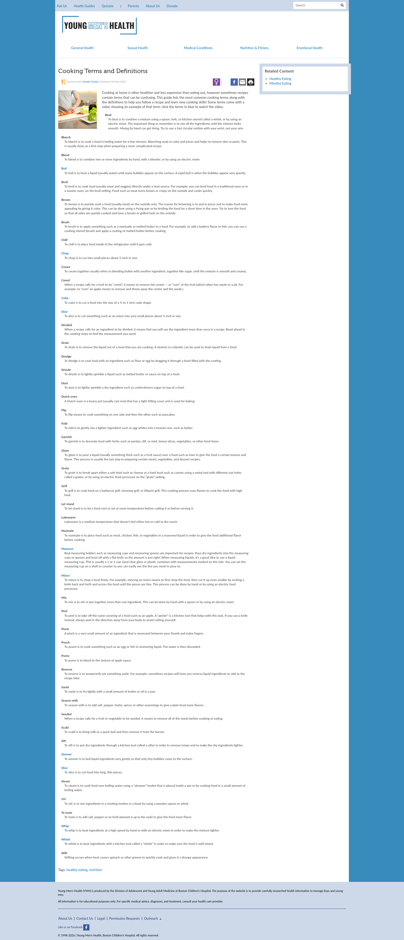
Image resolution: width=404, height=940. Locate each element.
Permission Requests (124, 918)
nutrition (95, 870)
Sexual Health (138, 48)
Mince (65, 575)
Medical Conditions (198, 48)
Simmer (66, 754)
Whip (65, 826)
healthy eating (77, 870)
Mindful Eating (280, 83)
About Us (153, 6)
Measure (67, 549)
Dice (64, 312)
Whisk (65, 839)
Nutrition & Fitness (254, 48)
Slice (64, 768)
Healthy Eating (280, 79)
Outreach (153, 918)
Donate (172, 6)
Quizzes (107, 6)
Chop (65, 253)
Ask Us (62, 6)
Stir (63, 799)
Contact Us (85, 918)
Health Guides (84, 6)
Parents (133, 6)
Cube (65, 298)
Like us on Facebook (73, 927)
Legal (101, 918)
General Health (82, 48)
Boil (64, 168)
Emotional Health (309, 48)
